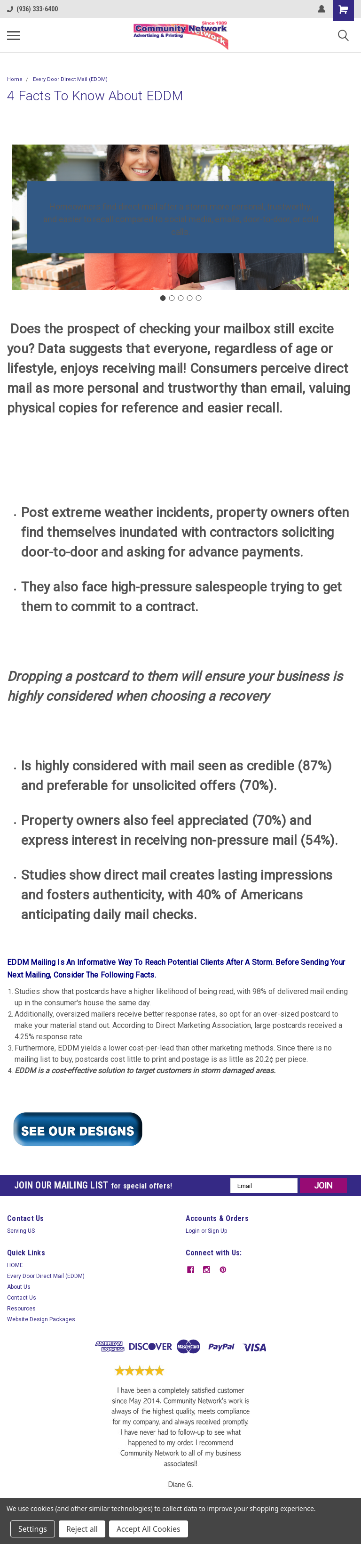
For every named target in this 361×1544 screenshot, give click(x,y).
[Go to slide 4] (189, 298)
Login (193, 1231)
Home (15, 79)
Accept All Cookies (148, 1529)
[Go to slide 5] (198, 298)
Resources (21, 1308)
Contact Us (21, 1297)
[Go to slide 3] (180, 298)
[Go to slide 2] (171, 298)
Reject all (82, 1529)
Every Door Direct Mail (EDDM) (70, 79)
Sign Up (217, 1231)
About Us (19, 1287)
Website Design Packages (41, 1319)
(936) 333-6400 (32, 9)
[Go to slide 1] (162, 298)
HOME (15, 1265)
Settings (32, 1529)
